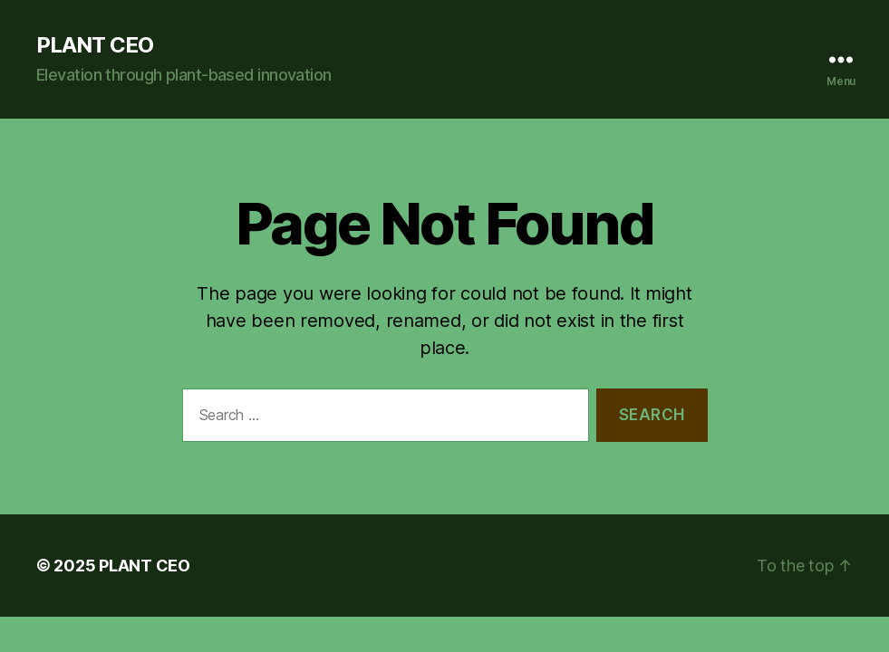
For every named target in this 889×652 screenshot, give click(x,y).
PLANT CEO (94, 45)
